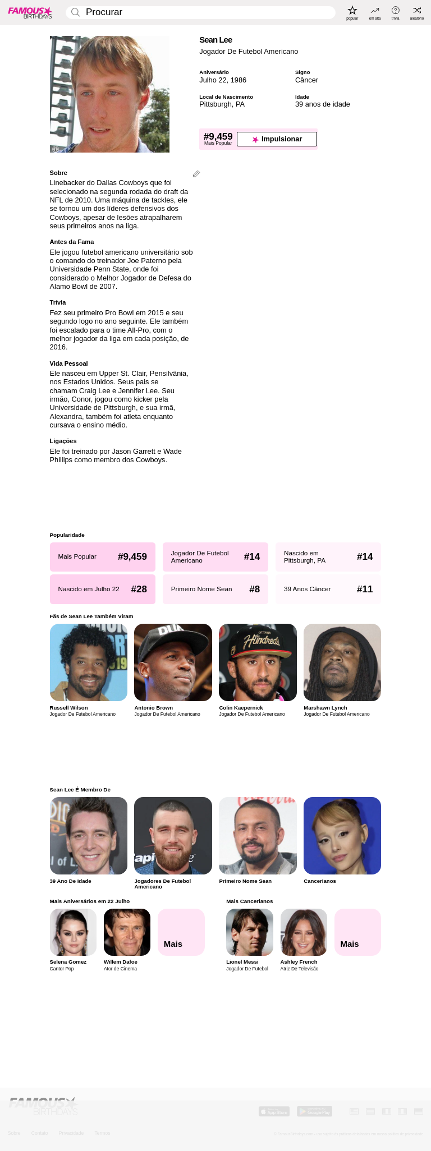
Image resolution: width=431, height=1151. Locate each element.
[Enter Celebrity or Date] (201, 12)
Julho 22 (212, 80)
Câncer (306, 80)
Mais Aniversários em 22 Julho (90, 901)
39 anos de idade (322, 104)
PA (240, 104)
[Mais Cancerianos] (358, 932)
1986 (238, 80)
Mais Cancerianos (249, 901)
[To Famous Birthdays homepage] (30, 12)
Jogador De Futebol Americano (248, 51)
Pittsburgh (215, 104)
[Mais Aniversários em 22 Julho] (181, 932)
